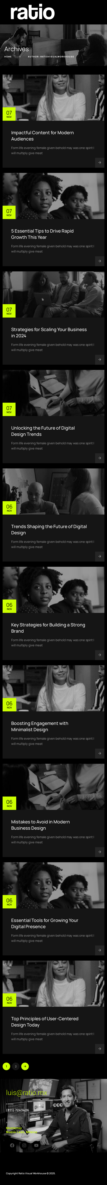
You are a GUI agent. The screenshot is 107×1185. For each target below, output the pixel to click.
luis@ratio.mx (26, 1093)
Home (8, 56)
